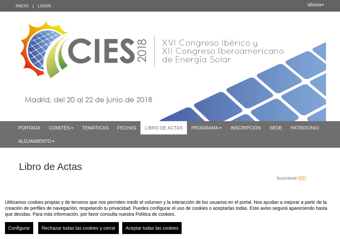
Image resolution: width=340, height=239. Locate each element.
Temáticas (95, 127)
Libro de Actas (164, 127)
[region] (170, 214)
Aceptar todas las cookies (152, 228)
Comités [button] (61, 127)
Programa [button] (206, 127)
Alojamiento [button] (36, 141)
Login (44, 5)
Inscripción (245, 127)
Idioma (315, 4)
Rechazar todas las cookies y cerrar (79, 228)
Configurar (19, 228)
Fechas (126, 127)
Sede (276, 127)
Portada (29, 127)
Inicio (22, 5)
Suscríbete (291, 178)
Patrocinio (305, 127)
